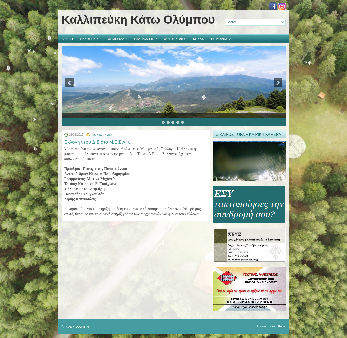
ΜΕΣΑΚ (198, 38)
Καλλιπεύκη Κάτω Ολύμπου (138, 19)
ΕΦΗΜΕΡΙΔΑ (118, 37)
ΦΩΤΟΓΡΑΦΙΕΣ (175, 38)
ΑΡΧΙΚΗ (67, 38)
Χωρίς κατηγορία (101, 134)
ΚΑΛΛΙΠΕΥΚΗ (82, 327)
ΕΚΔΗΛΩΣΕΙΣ (147, 37)
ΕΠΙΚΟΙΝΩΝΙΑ (221, 38)
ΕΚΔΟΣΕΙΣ (91, 37)
